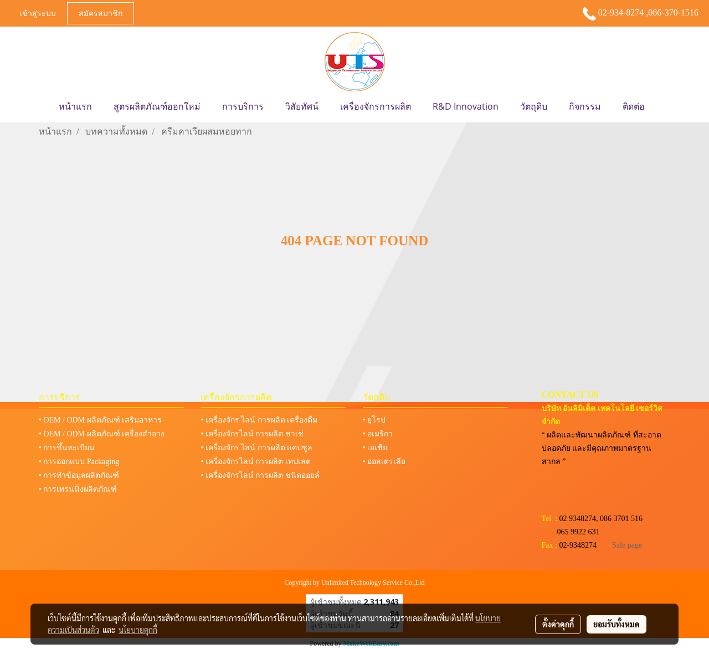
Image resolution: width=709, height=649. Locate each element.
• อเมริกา (378, 434)
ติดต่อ (634, 106)
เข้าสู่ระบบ (37, 13)
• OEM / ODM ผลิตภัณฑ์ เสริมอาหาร (100, 420)
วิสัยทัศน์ (301, 106)
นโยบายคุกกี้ (138, 630)
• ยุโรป (374, 420)
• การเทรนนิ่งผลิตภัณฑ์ (78, 489)
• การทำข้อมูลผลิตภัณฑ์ (79, 475)
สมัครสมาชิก (100, 13)
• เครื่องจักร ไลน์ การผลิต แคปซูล (256, 448)
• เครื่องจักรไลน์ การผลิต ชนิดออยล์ (260, 475)
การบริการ (243, 106)
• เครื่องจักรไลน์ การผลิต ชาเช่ (252, 434)
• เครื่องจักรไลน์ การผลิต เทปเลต (255, 461)
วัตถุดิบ (533, 106)
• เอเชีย (375, 448)
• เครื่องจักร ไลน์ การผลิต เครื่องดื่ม (259, 420)
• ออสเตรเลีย (384, 461)
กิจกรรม (585, 106)
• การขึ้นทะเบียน (67, 448)
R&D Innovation (466, 106)
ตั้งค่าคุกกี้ (558, 624)
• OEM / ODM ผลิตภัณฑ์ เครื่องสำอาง (102, 434)
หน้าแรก (75, 106)
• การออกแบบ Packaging (79, 461)
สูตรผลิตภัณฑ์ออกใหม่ (157, 106)
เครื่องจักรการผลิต (375, 106)
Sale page (627, 545)
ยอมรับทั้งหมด (616, 624)
